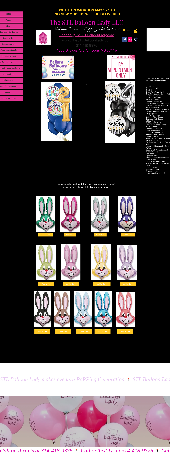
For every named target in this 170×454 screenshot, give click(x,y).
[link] (136, 31)
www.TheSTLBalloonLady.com (87, 40)
